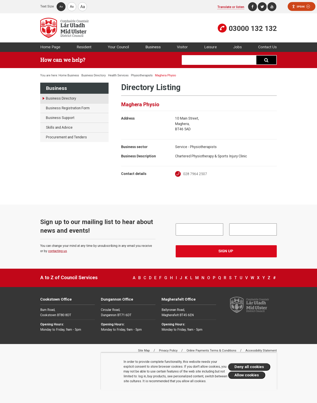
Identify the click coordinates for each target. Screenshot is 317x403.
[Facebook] (252, 6)
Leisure (210, 47)
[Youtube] (271, 6)
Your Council (118, 47)
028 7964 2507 (191, 174)
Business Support (60, 118)
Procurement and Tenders (66, 137)
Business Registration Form (68, 108)
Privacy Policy (168, 350)
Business (153, 47)
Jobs (237, 47)
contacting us (57, 251)
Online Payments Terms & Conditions (212, 350)
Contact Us (267, 47)
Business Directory (93, 75)
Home (63, 75)
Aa (61, 6)
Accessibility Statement (261, 350)
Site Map (144, 350)
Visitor (182, 47)
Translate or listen (230, 7)
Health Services (118, 75)
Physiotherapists (142, 75)
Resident (84, 47)
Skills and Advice (59, 127)
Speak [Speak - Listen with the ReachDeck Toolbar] (301, 6)
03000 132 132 (253, 28)
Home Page (50, 47)
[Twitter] (262, 6)
